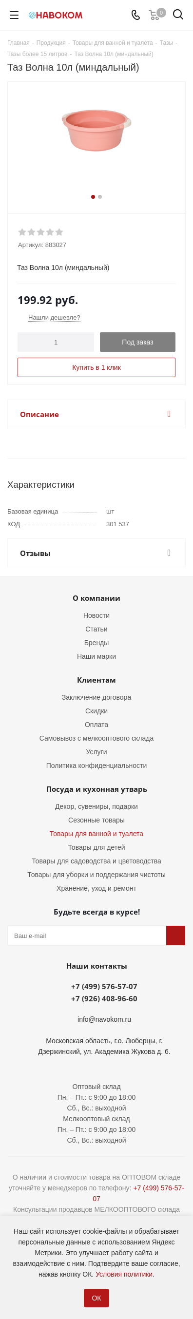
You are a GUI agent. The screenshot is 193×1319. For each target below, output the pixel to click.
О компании (96, 598)
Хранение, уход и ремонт (96, 888)
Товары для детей (96, 847)
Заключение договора (96, 697)
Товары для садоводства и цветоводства (96, 861)
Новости (96, 615)
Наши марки (96, 656)
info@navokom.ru (104, 1019)
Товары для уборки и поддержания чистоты (96, 875)
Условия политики (124, 1274)
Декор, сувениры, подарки (96, 806)
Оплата (96, 724)
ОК (96, 1298)
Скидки (96, 711)
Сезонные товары (96, 820)
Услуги (96, 752)
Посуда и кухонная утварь (96, 789)
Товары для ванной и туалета (96, 834)
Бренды (96, 643)
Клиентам (96, 680)
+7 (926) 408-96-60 (104, 998)
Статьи (96, 629)
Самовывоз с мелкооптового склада (96, 738)
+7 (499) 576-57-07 (104, 986)
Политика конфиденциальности (96, 765)
